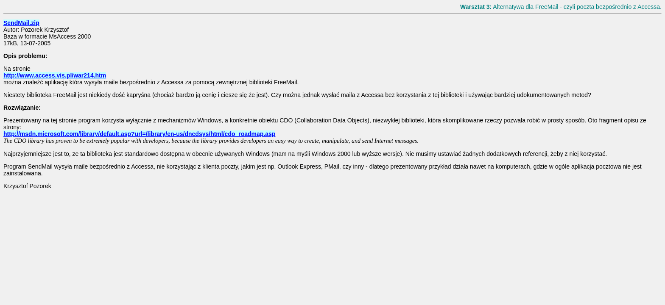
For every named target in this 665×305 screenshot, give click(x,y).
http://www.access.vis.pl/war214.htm (54, 75)
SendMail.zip (21, 22)
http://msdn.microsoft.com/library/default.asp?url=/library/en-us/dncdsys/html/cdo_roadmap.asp (139, 133)
